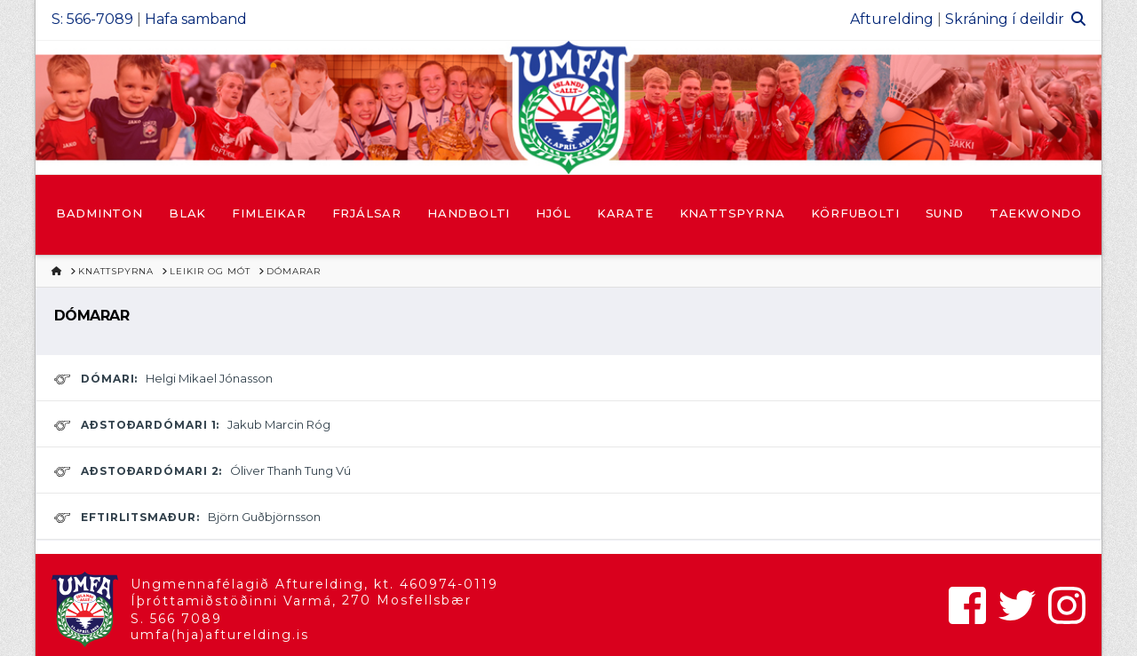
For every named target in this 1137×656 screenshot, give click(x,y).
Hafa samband (196, 19)
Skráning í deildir (1004, 19)
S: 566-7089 (92, 19)
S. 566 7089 (176, 619)
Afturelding (892, 19)
